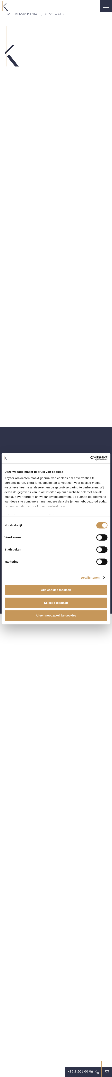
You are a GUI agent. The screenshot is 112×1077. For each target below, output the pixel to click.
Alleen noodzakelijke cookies (56, 615)
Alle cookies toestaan (56, 590)
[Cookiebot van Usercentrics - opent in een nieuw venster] (90, 458)
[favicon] (5, 6)
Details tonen (90, 577)
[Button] (107, 1072)
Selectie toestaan (56, 602)
